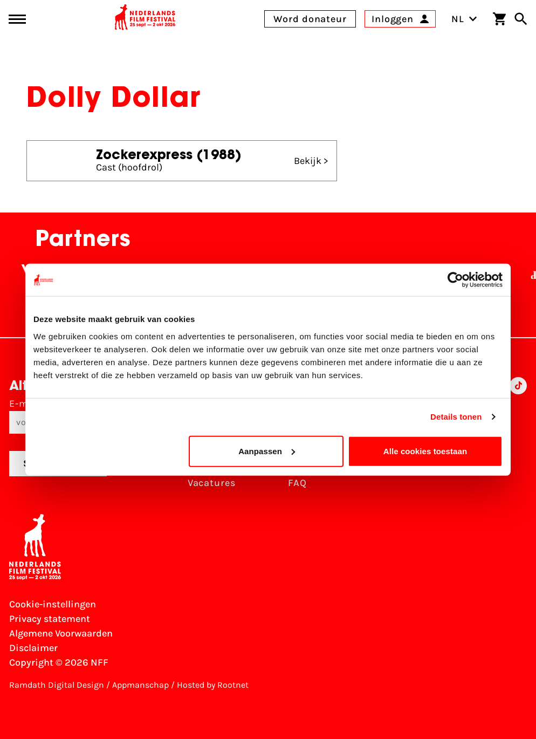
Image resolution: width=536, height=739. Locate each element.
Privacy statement (49, 619)
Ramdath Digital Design (56, 685)
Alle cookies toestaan (425, 450)
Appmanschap (140, 685)
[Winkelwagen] (499, 18)
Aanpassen (266, 450)
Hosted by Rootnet (213, 685)
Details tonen (456, 416)
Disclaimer (33, 648)
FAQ (297, 483)
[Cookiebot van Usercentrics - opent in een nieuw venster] (455, 280)
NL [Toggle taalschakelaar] (464, 19)
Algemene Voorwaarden (61, 633)
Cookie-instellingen (52, 604)
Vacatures (212, 483)
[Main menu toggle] (17, 19)
